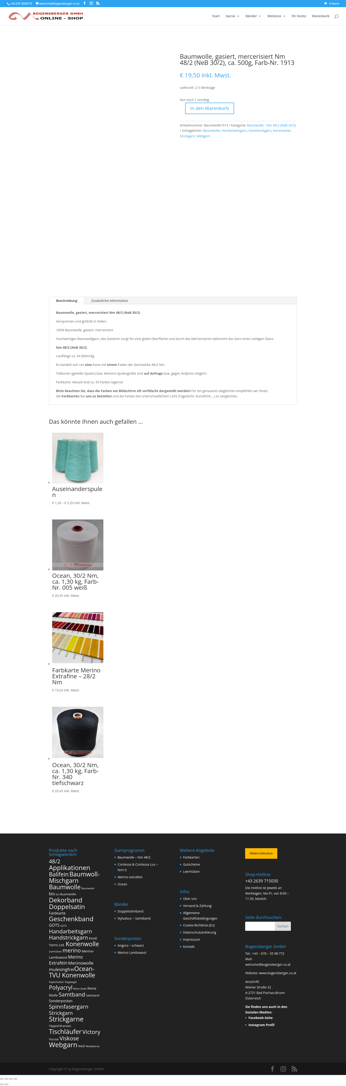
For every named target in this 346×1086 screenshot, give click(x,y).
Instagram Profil (261, 1025)
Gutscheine (191, 864)
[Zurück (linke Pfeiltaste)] (2, 1084)
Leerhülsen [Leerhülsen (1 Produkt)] (55, 951)
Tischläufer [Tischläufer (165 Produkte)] (65, 1031)
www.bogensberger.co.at (277, 973)
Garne (230, 16)
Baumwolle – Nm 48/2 (134, 857)
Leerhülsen (191, 871)
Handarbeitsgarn (234, 130)
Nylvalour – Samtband (134, 918)
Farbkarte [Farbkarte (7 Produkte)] (57, 913)
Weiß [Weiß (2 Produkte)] (81, 1046)
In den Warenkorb (209, 108)
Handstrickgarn (259, 130)
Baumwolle (211, 130)
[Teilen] (11, 1079)
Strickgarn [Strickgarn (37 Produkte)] (61, 1012)
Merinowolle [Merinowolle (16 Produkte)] (81, 963)
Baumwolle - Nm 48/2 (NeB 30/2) (271, 125)
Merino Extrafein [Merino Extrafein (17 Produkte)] (66, 960)
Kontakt (189, 946)
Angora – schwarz (131, 945)
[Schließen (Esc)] (15, 1079)
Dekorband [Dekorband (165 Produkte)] (65, 899)
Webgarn (203, 136)
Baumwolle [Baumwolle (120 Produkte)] (65, 887)
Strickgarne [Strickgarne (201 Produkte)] (66, 1018)
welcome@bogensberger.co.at (267, 964)
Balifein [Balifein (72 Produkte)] (59, 874)
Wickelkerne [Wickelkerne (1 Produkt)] (92, 1046)
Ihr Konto (299, 16)
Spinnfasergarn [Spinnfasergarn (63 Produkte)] (68, 1006)
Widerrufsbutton (261, 853)
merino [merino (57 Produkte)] (71, 950)
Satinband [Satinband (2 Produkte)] (92, 995)
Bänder (251, 16)
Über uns (190, 898)
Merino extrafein (130, 877)
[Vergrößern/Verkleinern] (2, 1079)
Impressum (191, 939)
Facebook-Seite (260, 1018)
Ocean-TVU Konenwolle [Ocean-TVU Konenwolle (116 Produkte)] (72, 972)
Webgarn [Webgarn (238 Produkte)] (63, 1044)
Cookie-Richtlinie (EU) (199, 925)
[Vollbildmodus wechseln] (6, 1079)
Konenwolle (282, 130)
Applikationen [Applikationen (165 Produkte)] (69, 867)
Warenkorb (320, 16)
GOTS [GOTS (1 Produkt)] (63, 925)
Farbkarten (191, 857)
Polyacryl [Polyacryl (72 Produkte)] (60, 987)
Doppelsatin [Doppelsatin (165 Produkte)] (67, 906)
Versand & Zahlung (197, 906)
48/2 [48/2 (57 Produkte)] (54, 861)
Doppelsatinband (130, 911)
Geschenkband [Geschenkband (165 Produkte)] (71, 918)
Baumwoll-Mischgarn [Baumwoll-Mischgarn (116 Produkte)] (74, 877)
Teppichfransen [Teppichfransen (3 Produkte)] (60, 1026)
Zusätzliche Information (109, 300)
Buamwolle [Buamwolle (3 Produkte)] (68, 894)
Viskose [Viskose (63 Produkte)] (69, 1038)
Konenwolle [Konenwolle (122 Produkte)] (82, 944)
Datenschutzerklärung (199, 932)
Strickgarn (187, 136)
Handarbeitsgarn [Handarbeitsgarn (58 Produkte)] (70, 931)
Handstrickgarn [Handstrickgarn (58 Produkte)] (68, 937)
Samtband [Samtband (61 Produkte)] (72, 994)
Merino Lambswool (132, 952)
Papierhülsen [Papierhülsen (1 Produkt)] (56, 982)
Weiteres (274, 16)
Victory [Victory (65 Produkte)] (91, 1031)
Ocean (122, 884)
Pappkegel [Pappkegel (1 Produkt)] (71, 982)
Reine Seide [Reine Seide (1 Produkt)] (80, 988)
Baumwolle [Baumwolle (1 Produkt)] (88, 888)
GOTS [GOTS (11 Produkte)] (54, 925)
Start (216, 16)
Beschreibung (66, 300)
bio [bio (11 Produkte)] (52, 893)
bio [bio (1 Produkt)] (58, 894)
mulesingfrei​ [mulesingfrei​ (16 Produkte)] (61, 969)
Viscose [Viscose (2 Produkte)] (54, 1039)
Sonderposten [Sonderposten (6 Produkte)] (60, 1000)
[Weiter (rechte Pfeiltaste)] (6, 1084)
